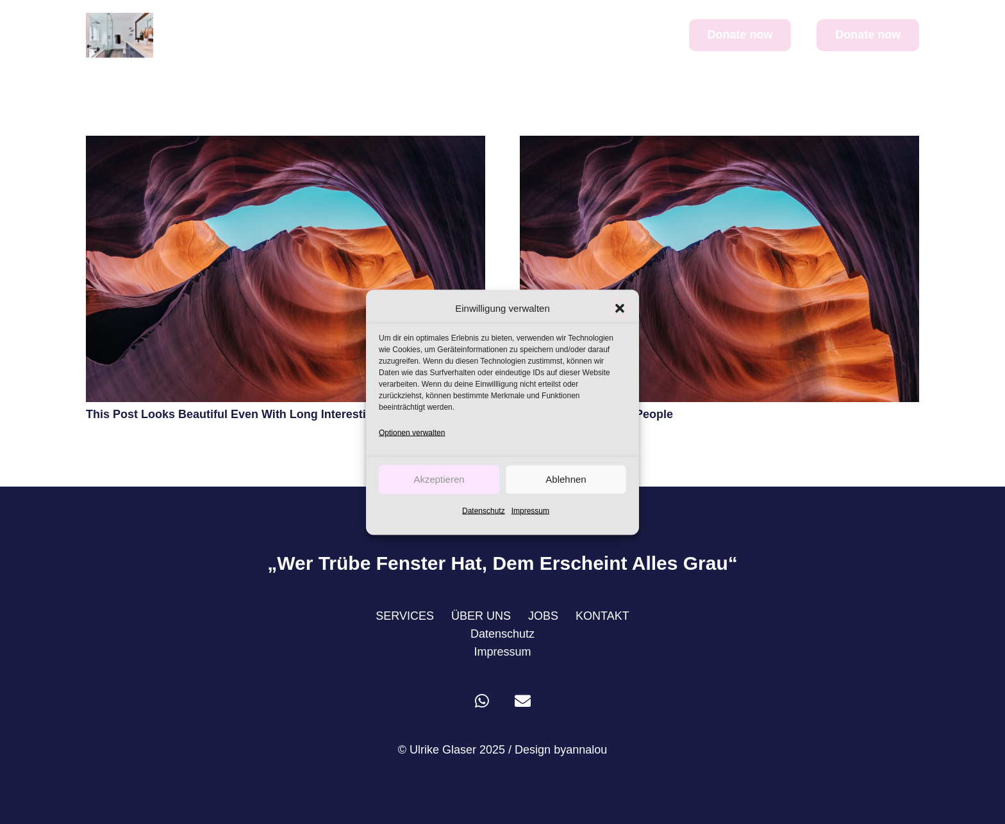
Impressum (530, 510)
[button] (619, 308)
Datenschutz (483, 510)
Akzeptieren (438, 479)
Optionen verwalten (412, 432)
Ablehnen (565, 479)
